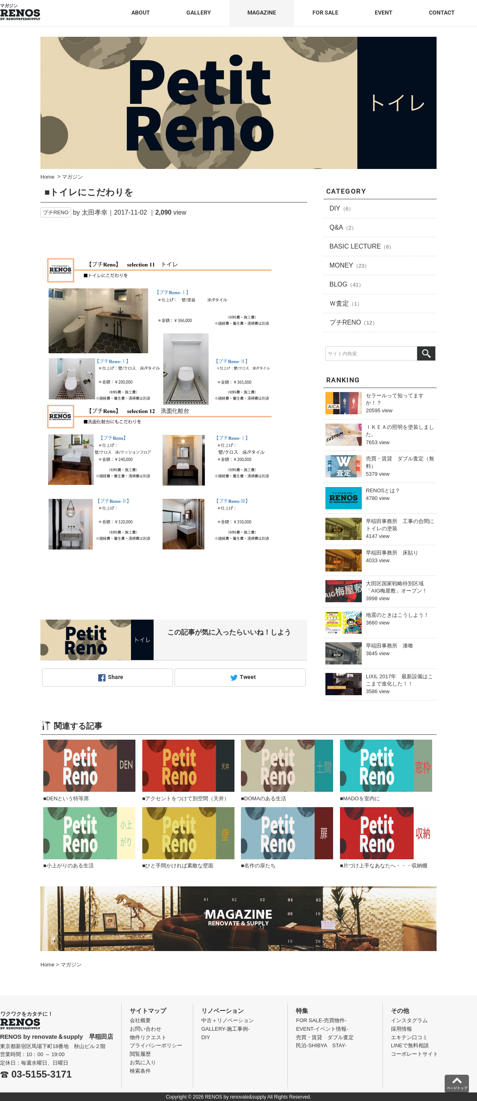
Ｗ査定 (345, 303)
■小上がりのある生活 (68, 866)
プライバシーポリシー (156, 1045)
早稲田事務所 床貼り (392, 553)
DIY (341, 208)
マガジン (71, 965)
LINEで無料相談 (410, 1045)
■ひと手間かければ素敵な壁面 (178, 866)
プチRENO (56, 212)
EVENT (384, 12)
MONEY (349, 265)
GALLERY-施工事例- (225, 1029)
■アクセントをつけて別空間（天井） (186, 798)
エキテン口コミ (409, 1037)
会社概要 (140, 1020)
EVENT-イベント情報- (322, 1029)
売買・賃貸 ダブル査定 (325, 1037)
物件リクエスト (148, 1037)
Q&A (343, 227)
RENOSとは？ (383, 490)
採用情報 (401, 1029)
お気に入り (143, 1062)
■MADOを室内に (360, 798)
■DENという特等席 (66, 798)
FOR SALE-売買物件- (321, 1020)
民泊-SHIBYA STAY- (321, 1045)
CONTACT (442, 12)
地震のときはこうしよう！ (397, 615)
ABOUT (140, 12)
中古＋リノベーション (227, 1020)
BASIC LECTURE (361, 246)
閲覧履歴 (140, 1054)
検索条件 (140, 1071)
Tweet (248, 677)
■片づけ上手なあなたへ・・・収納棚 (383, 866)
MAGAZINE (261, 12)
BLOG (346, 284)
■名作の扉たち (258, 866)
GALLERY (198, 12)
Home (47, 965)
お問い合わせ (145, 1029)
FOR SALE (325, 12)
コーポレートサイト (414, 1054)
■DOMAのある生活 (263, 798)
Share (115, 677)
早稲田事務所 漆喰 (389, 646)
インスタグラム (409, 1020)
